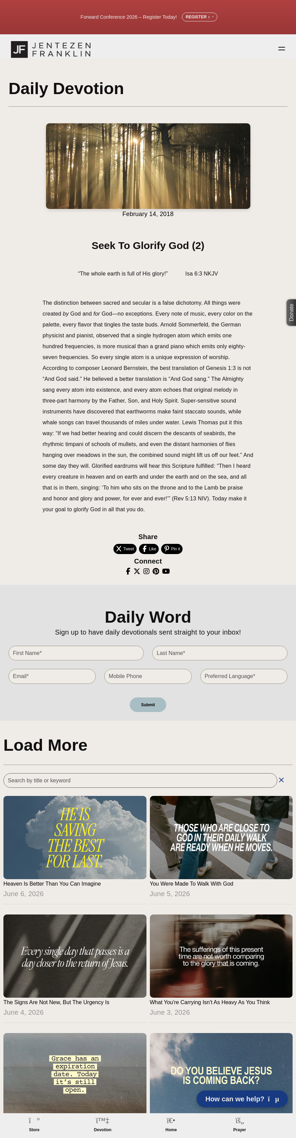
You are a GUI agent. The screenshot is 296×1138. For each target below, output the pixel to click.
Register (199, 17)
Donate (291, 312)
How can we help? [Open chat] (242, 1099)
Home (171, 1129)
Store (34, 1129)
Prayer (239, 1129)
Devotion (102, 1129)
